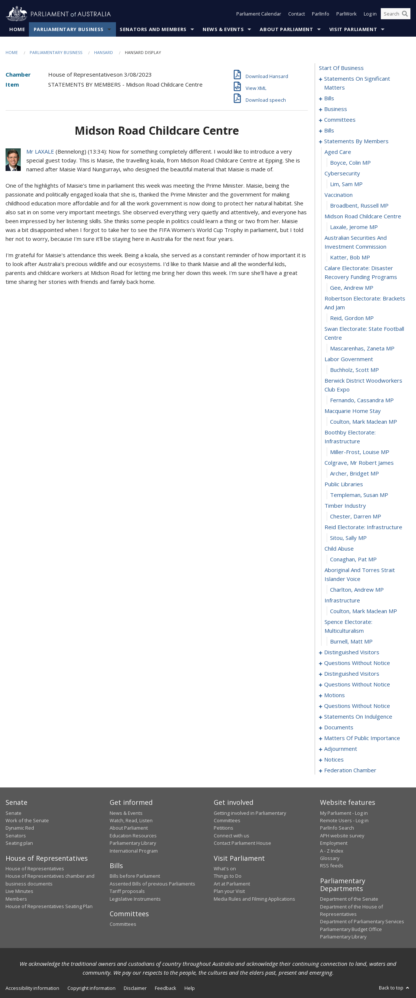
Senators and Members (153, 29)
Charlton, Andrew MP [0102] (357, 590)
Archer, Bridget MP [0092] (354, 473)
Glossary (329, 858)
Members (16, 898)
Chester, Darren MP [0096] (355, 516)
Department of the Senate (349, 899)
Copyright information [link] (91, 988)
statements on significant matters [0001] (357, 83)
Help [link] (189, 988)
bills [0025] (329, 130)
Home (17, 29)
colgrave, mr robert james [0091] (359, 463)
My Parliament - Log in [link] (344, 813)
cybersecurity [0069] (342, 173)
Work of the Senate (27, 820)
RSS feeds (331, 866)
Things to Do (228, 876)
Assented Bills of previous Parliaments (152, 883)
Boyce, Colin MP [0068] (350, 163)
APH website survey (342, 835)
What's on (225, 868)
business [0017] (335, 109)
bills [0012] (329, 98)
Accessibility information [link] (32, 988)
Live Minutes (19, 891)
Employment (333, 843)
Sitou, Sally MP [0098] (348, 538)
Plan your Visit (229, 891)
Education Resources (133, 835)
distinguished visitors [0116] (351, 674)
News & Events (223, 29)
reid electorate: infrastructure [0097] (363, 527)
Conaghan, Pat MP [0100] (353, 559)
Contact (296, 14)
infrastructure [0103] (342, 600)
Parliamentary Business (69, 29)
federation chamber (350, 770)
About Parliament (286, 29)
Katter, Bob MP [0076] (350, 257)
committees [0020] (340, 120)
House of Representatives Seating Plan (49, 906)
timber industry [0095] (345, 506)
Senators (16, 835)
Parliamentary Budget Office (351, 929)
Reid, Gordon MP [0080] (352, 318)
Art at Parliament (232, 883)
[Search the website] (395, 14)
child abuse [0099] (339, 548)
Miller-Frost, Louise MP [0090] (359, 452)
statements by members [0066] (356, 141)
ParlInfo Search (337, 828)
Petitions (223, 828)
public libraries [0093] (344, 484)
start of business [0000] (341, 68)
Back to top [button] (394, 987)
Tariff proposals (127, 891)
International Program (134, 850)
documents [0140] (338, 727)
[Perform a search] (404, 14)
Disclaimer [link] (135, 988)
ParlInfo (320, 14)
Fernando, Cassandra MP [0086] (362, 400)
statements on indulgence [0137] (358, 716)
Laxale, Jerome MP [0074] (354, 227)
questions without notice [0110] (357, 663)
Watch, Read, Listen (131, 820)
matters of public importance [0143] (362, 738)
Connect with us (231, 835)
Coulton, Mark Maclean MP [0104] (363, 611)
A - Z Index (331, 850)
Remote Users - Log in (344, 820)
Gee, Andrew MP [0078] (351, 288)
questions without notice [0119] (357, 684)
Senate (13, 813)
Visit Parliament (353, 29)
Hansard (103, 52)
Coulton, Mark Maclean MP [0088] (363, 422)
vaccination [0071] (339, 195)
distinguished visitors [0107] (351, 652)
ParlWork (346, 14)
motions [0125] (334, 695)
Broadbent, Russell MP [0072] (359, 205)
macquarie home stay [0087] (353, 411)
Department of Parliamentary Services (362, 921)
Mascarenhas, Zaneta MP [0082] (362, 348)
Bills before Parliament (135, 876)
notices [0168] (334, 759)
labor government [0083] (349, 359)
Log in (370, 14)
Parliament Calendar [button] (258, 14)
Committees (123, 924)
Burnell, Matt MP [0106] (351, 641)
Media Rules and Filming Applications (254, 898)
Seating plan (19, 843)
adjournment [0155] (340, 749)
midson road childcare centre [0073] (363, 216)
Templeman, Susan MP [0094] (359, 495)
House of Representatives (35, 868)
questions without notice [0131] (357, 706)
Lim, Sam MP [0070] (346, 184)
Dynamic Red (20, 828)
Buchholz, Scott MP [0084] (354, 370)
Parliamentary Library (133, 843)
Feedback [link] (165, 988)
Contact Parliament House (242, 843)
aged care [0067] (338, 152)
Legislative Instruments (135, 898)
